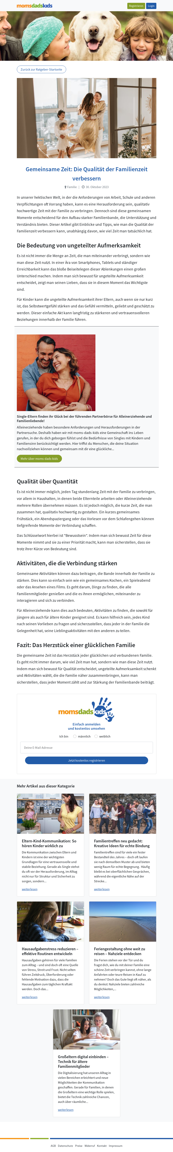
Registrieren (136, 6)
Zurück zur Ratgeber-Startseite (41, 69)
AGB (53, 1146)
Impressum (115, 1146)
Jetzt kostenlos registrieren (86, 760)
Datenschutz (65, 1146)
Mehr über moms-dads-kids (39, 459)
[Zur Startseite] (34, 5)
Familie (70, 187)
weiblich (104, 736)
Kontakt (102, 1146)
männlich (84, 736)
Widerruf (90, 1146)
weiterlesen (29, 889)
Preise (78, 1146)
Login (151, 6)
